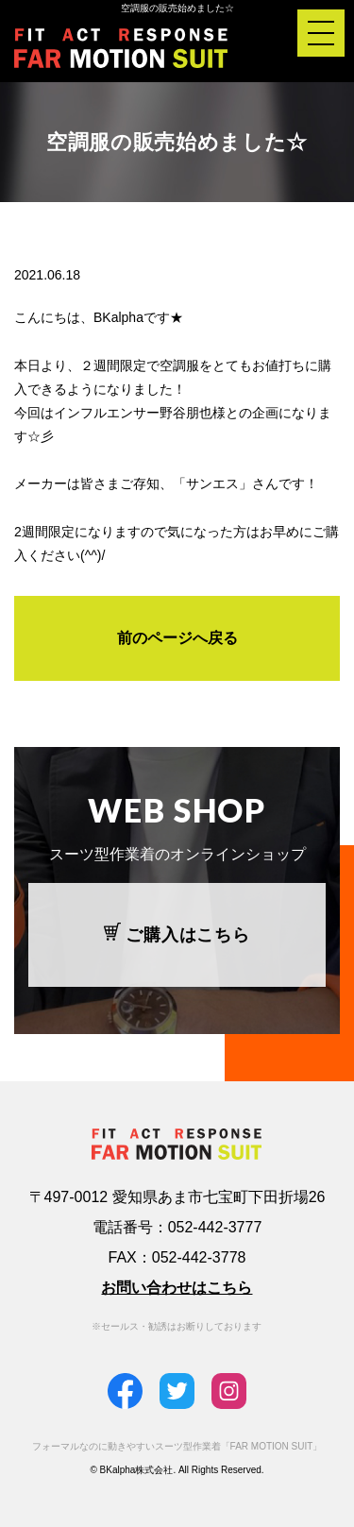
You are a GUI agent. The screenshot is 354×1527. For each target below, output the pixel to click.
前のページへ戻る (177, 638)
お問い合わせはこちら (176, 1288)
